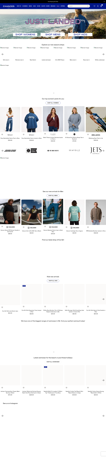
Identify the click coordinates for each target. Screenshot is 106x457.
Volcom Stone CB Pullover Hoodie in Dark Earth (10, 224)
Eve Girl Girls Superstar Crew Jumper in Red (31, 304)
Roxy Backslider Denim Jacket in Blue (32, 138)
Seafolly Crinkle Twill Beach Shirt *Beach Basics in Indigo (74, 385)
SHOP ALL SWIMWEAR (53, 355)
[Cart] (101, 6)
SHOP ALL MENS (53, 193)
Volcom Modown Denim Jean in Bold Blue (53, 224)
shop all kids (53, 274)
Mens (30, 6)
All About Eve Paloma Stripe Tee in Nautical (74, 138)
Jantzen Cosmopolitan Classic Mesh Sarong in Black (10, 385)
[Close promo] (104, 1)
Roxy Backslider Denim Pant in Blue (10, 138)
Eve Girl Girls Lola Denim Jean (10, 304)
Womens (25, 6)
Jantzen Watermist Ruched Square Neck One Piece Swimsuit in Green (31, 385)
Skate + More (45, 6)
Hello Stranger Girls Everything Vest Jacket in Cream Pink (74, 304)
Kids (34, 6)
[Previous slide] (2, 54)
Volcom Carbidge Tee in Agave (74, 224)
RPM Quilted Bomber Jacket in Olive (95, 224)
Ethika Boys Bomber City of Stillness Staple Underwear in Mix (53, 304)
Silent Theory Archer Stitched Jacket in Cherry (53, 138)
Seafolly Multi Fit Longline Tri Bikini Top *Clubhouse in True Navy (53, 385)
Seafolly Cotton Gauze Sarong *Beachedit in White (96, 385)
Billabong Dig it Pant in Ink (96, 138)
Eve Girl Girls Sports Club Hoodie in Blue (96, 304)
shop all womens (53, 103)
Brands (53, 6)
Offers (63, 6)
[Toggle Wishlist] (10, 132)
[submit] (88, 6)
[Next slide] (103, 54)
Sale (58, 6)
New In (19, 6)
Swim (38, 6)
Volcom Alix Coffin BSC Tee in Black (31, 224)
